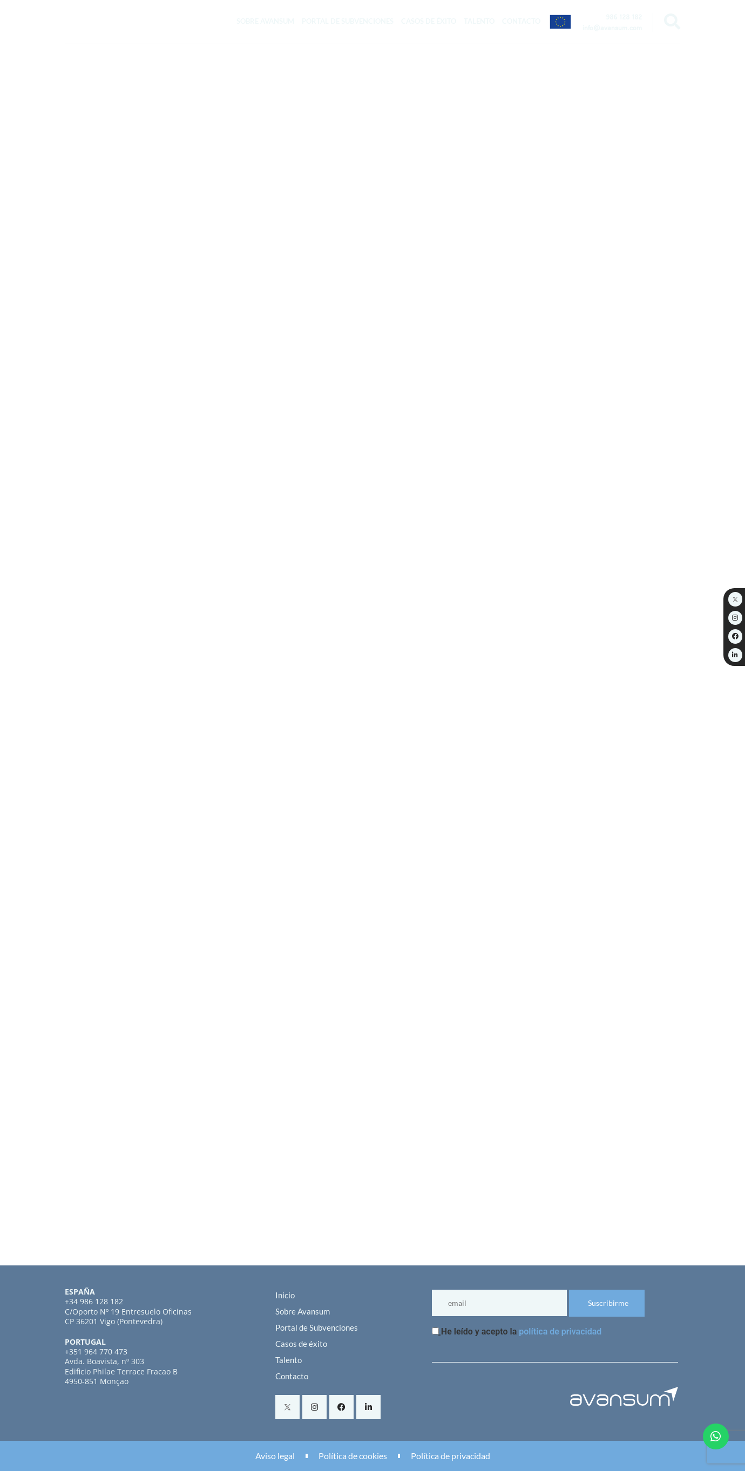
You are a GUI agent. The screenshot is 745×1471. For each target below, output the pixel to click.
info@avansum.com (612, 29)
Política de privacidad (450, 1455)
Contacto (521, 21)
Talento (479, 21)
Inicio (285, 1295)
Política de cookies (353, 1455)
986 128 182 (624, 18)
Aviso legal (275, 1455)
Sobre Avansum (265, 21)
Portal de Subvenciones (348, 21)
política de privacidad (560, 1331)
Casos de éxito (428, 21)
